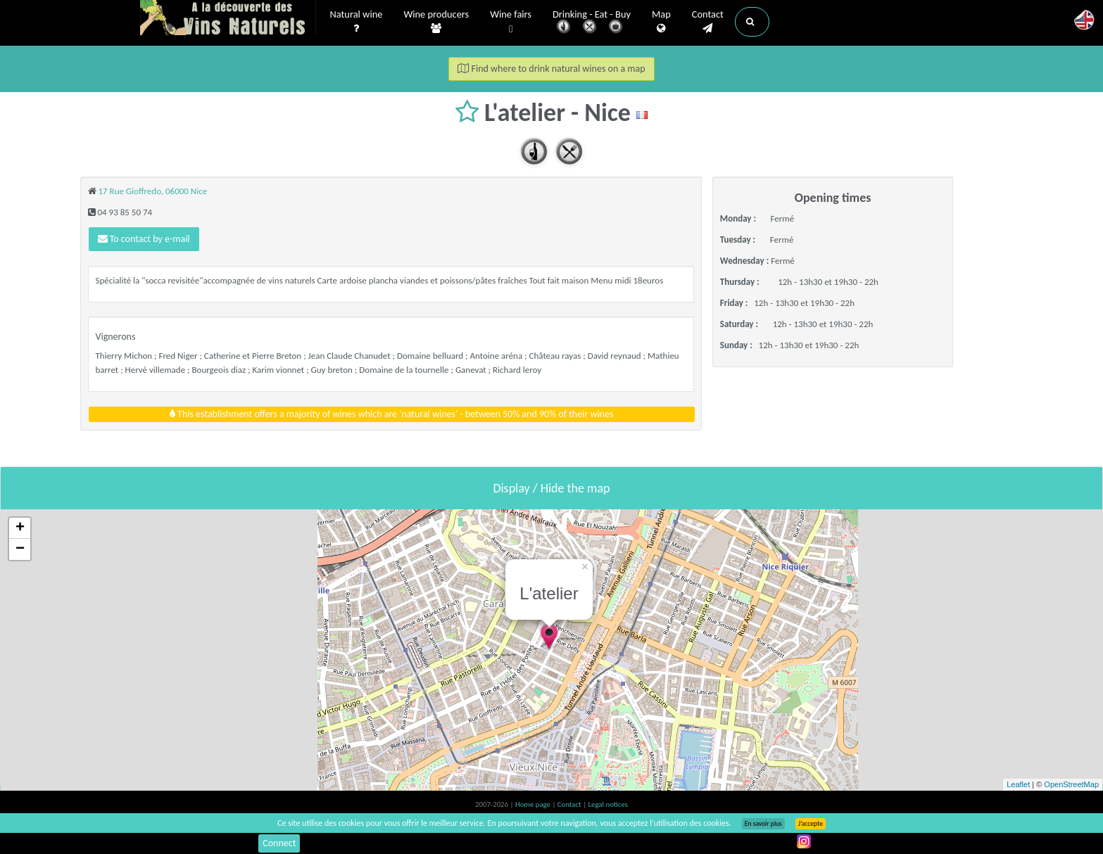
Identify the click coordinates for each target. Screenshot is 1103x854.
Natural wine (356, 21)
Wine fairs (510, 22)
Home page (534, 804)
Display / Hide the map (551, 488)
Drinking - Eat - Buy (592, 23)
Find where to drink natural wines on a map (551, 69)
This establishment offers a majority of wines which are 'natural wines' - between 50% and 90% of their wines (392, 414)
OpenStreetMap (1071, 784)
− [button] (20, 549)
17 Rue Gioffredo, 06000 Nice (152, 191)
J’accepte (810, 824)
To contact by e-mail (144, 239)
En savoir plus (763, 824)
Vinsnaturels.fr (228, 19)
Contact (708, 21)
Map (661, 21)
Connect (279, 843)
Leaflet (1018, 784)
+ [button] (20, 528)
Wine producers (436, 21)
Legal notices (608, 804)
